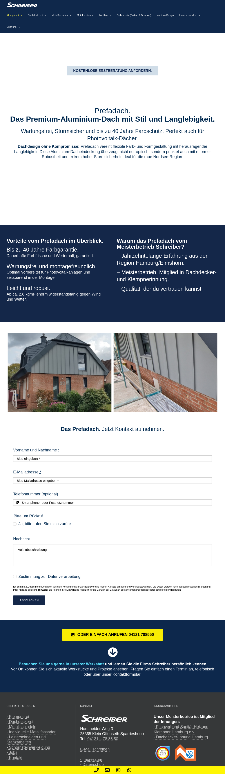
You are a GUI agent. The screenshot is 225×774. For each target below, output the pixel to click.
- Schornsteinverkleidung (28, 747)
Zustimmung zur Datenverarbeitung (49, 576)
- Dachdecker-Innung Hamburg (181, 737)
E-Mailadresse (27, 472)
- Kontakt (14, 758)
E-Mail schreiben (95, 749)
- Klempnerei (18, 716)
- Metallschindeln (21, 727)
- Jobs (12, 752)
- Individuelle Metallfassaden (31, 732)
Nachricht (21, 539)
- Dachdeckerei (20, 721)
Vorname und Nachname (36, 450)
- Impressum (91, 759)
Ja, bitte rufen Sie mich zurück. (45, 524)
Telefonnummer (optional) (35, 494)
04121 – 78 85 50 (102, 739)
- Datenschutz (92, 764)
